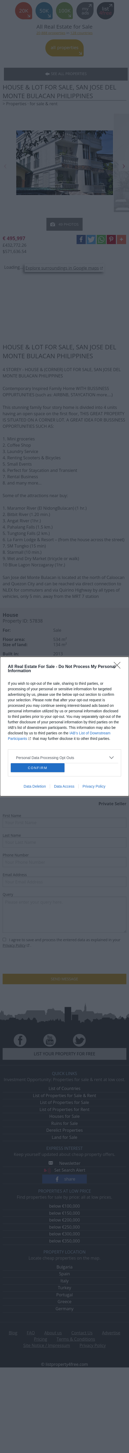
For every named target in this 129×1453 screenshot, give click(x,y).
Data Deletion (35, 786)
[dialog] (64, 726)
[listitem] (64, 757)
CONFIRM (37, 768)
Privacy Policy (94, 786)
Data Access (64, 786)
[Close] (119, 667)
